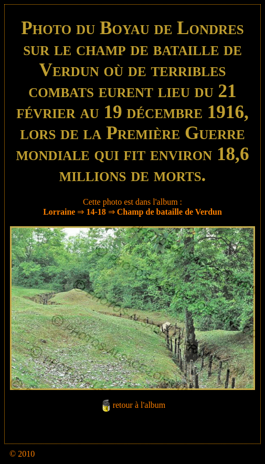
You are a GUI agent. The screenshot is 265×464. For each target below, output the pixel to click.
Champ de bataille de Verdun (169, 211)
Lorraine (59, 211)
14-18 (95, 211)
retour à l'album (139, 404)
